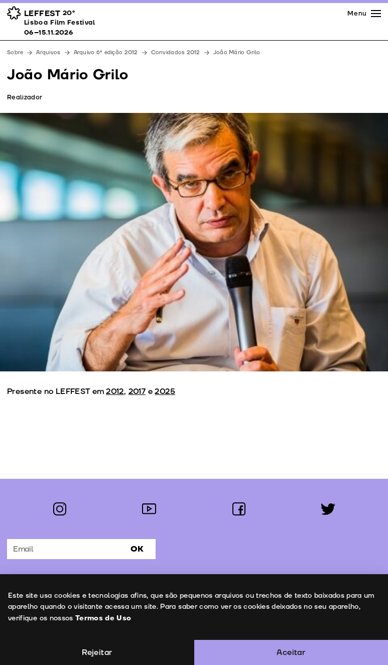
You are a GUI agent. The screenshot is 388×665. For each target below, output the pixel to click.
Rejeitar (97, 652)
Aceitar (291, 652)
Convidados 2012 (175, 52)
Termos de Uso (103, 618)
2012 (115, 391)
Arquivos (48, 52)
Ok (137, 549)
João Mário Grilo (236, 52)
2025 (165, 391)
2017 (137, 391)
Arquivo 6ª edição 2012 (106, 52)
